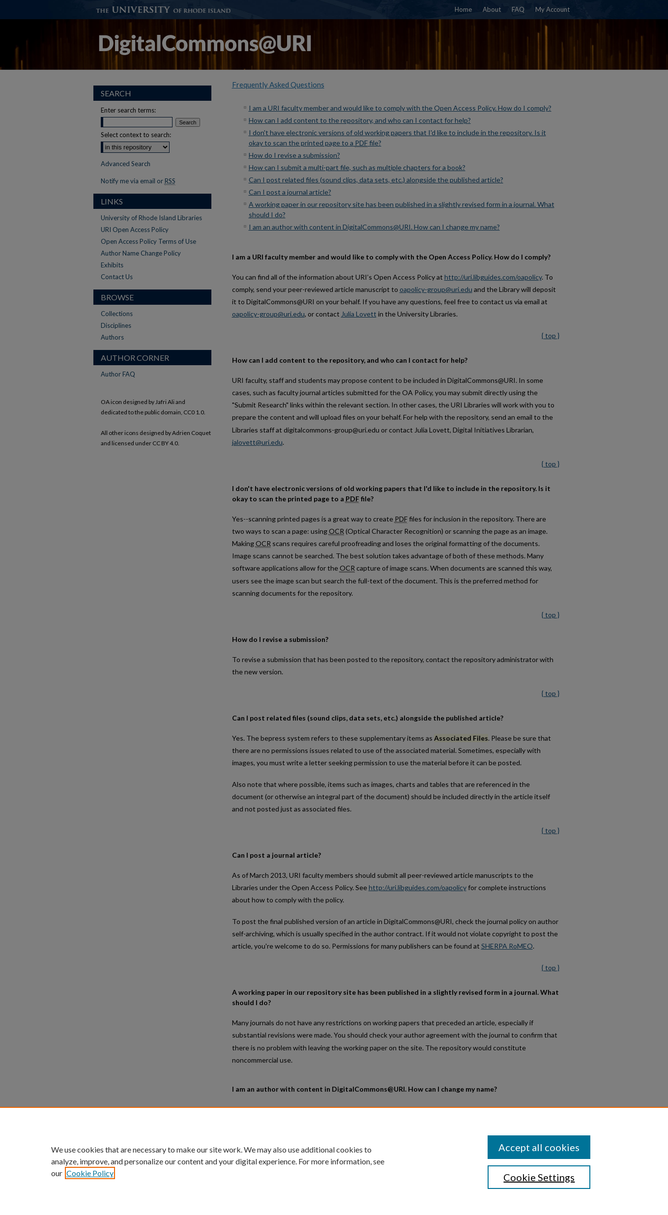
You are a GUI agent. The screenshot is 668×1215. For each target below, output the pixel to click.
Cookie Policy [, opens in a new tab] (90, 1173)
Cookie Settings (539, 1177)
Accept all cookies (539, 1147)
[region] (334, 1161)
